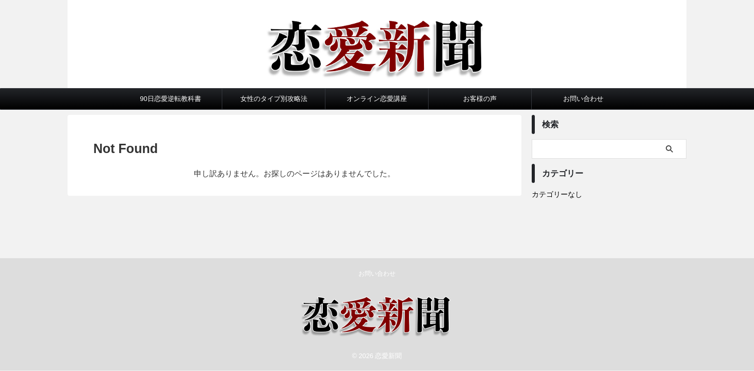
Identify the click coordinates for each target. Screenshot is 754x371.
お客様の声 (480, 99)
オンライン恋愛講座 (377, 99)
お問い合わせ (583, 99)
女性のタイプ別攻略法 (273, 99)
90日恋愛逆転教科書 (170, 99)
